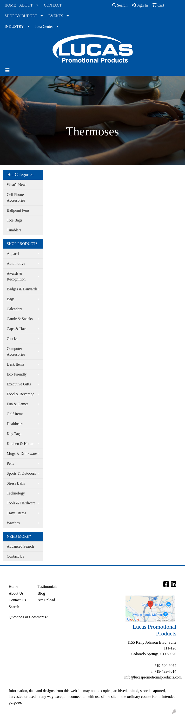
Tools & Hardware (21, 503)
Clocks (12, 339)
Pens (10, 463)
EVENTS (55, 16)
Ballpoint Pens (18, 210)
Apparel (13, 253)
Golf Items (15, 414)
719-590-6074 (165, 665)
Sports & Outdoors (21, 473)
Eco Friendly (17, 374)
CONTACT (53, 5)
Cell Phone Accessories (16, 197)
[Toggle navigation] (7, 70)
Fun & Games (17, 404)
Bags (10, 299)
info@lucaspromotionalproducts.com (153, 677)
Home (13, 586)
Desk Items (15, 364)
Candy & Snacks (20, 319)
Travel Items (16, 513)
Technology (16, 493)
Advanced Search (20, 546)
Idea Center (44, 26)
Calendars (14, 309)
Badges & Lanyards (22, 289)
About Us (16, 593)
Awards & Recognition (16, 276)
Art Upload (46, 600)
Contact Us (15, 556)
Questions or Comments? (28, 617)
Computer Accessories (16, 351)
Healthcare (15, 424)
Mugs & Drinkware (22, 453)
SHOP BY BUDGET (21, 16)
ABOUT (26, 5)
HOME (10, 5)
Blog (41, 593)
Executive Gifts (19, 384)
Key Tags (14, 434)
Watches (13, 523)
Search (120, 5)
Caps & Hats (16, 329)
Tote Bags (14, 220)
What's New (16, 185)
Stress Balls (16, 483)
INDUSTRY (14, 26)
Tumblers (14, 230)
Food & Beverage (20, 394)
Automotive (16, 263)
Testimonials (47, 586)
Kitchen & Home (20, 444)
